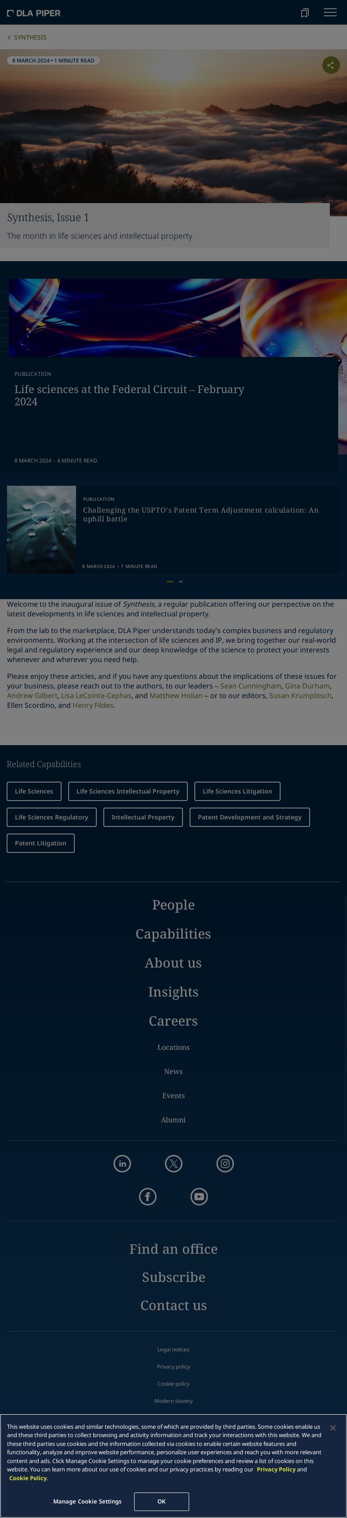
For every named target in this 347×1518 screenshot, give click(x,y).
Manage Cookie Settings (87, 1501)
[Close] (333, 1428)
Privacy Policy (276, 1469)
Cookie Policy (28, 1478)
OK (161, 1501)
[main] (173, 1466)
